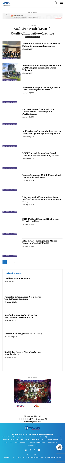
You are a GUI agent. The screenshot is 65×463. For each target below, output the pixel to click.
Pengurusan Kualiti (32, 37)
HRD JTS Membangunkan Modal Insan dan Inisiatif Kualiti (39, 242)
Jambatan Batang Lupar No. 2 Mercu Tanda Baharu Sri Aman (22, 298)
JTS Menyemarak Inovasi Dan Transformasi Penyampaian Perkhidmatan (38, 111)
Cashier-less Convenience (17, 278)
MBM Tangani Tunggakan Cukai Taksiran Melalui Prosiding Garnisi (40, 154)
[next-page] (20, 262)
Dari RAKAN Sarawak (10, 58)
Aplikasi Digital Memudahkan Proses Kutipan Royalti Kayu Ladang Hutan (41, 132)
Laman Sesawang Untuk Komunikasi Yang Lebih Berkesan (41, 176)
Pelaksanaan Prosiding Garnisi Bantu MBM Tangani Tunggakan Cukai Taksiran (42, 67)
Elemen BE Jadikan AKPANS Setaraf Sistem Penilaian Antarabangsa (41, 44)
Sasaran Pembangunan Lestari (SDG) (23, 334)
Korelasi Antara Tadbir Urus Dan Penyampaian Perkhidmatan (21, 316)
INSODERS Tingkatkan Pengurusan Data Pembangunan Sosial (41, 88)
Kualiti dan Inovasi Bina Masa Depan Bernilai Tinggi (22, 353)
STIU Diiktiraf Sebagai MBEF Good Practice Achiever (40, 220)
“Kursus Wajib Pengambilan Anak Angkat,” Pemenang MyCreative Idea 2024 (41, 199)
